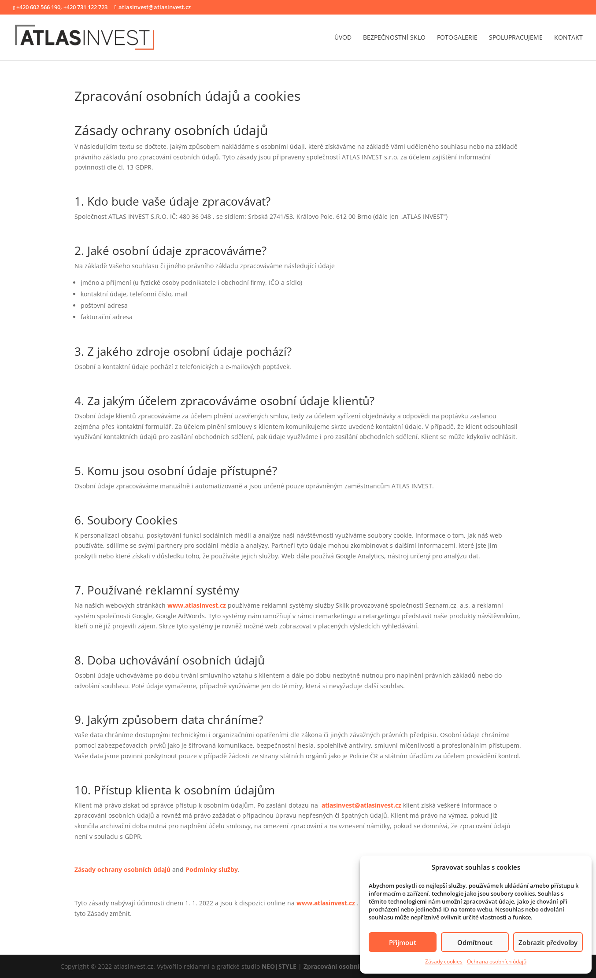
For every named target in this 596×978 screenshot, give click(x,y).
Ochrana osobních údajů (496, 961)
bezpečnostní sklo (394, 37)
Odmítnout (474, 942)
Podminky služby (211, 869)
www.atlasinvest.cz (196, 605)
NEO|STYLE (279, 966)
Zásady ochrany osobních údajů (122, 869)
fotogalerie (457, 37)
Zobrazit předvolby (547, 942)
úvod (343, 37)
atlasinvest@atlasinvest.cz (361, 805)
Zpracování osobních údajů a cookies (360, 966)
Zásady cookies (444, 961)
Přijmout (402, 942)
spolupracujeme (516, 37)
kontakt (568, 37)
